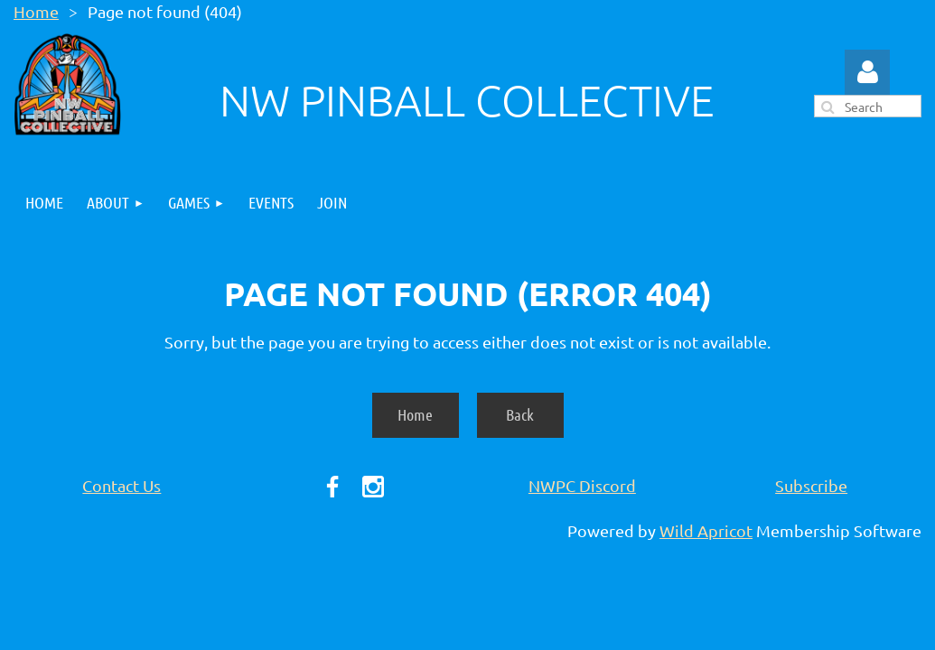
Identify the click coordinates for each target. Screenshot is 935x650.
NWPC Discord (582, 485)
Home (36, 11)
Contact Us (121, 485)
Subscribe (811, 485)
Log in (867, 72)
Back (520, 414)
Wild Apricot (706, 530)
